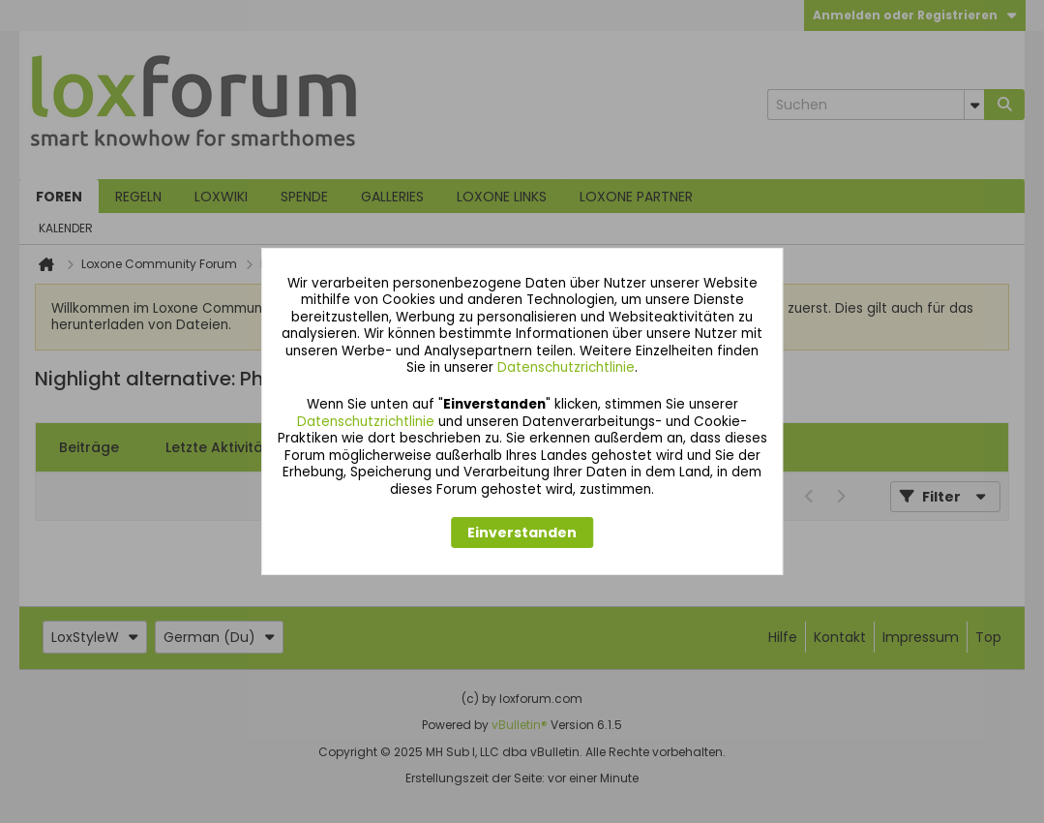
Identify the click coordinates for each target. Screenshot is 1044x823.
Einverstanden (522, 532)
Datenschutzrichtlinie (566, 367)
